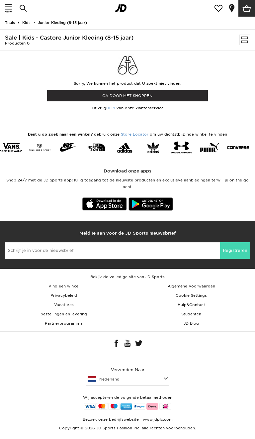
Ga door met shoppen (127, 95)
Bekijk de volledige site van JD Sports (127, 276)
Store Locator (134, 134)
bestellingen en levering (64, 314)
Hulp (110, 108)
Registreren (235, 250)
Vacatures (64, 304)
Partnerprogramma (64, 323)
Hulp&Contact (191, 304)
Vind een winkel (63, 286)
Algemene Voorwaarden (191, 286)
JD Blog (191, 323)
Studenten (191, 314)
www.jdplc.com (157, 419)
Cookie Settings (191, 295)
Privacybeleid (63, 295)
